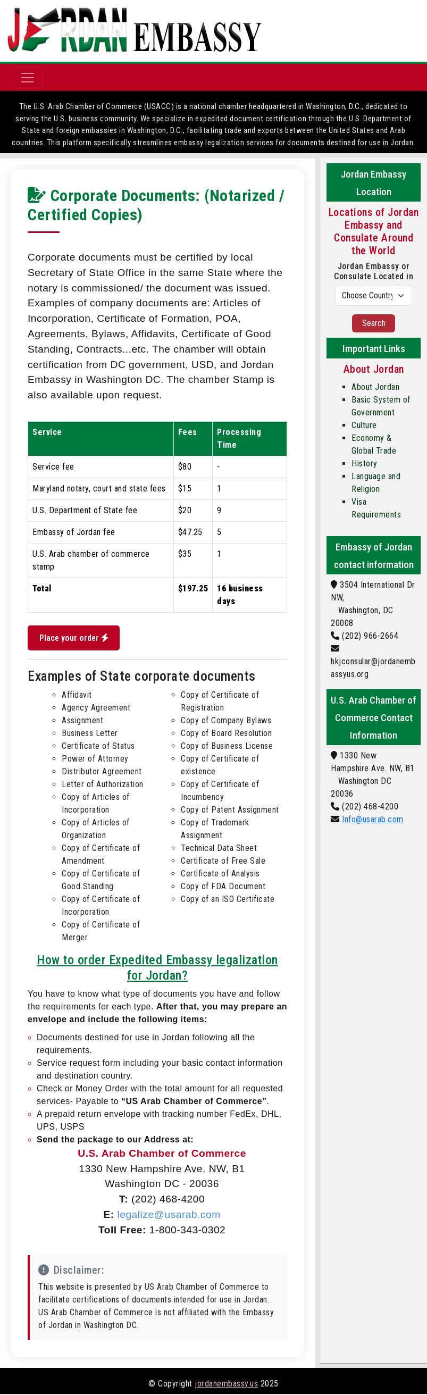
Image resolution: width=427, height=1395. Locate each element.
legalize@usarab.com (168, 1215)
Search (374, 323)
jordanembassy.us (226, 1385)
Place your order (75, 638)
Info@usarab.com (373, 819)
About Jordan (375, 387)
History (364, 463)
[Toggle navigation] (28, 77)
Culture (364, 425)
